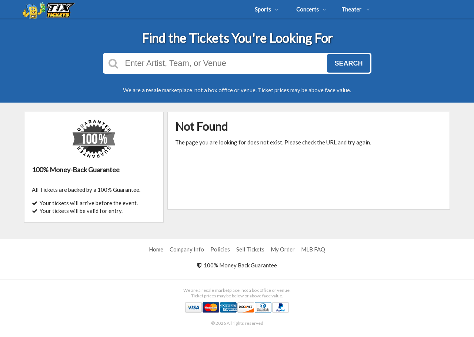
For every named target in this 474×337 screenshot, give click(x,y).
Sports (266, 9)
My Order (283, 249)
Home (156, 249)
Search (348, 63)
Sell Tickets (250, 249)
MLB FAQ (313, 249)
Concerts (311, 9)
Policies (220, 249)
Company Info (187, 249)
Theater (355, 9)
